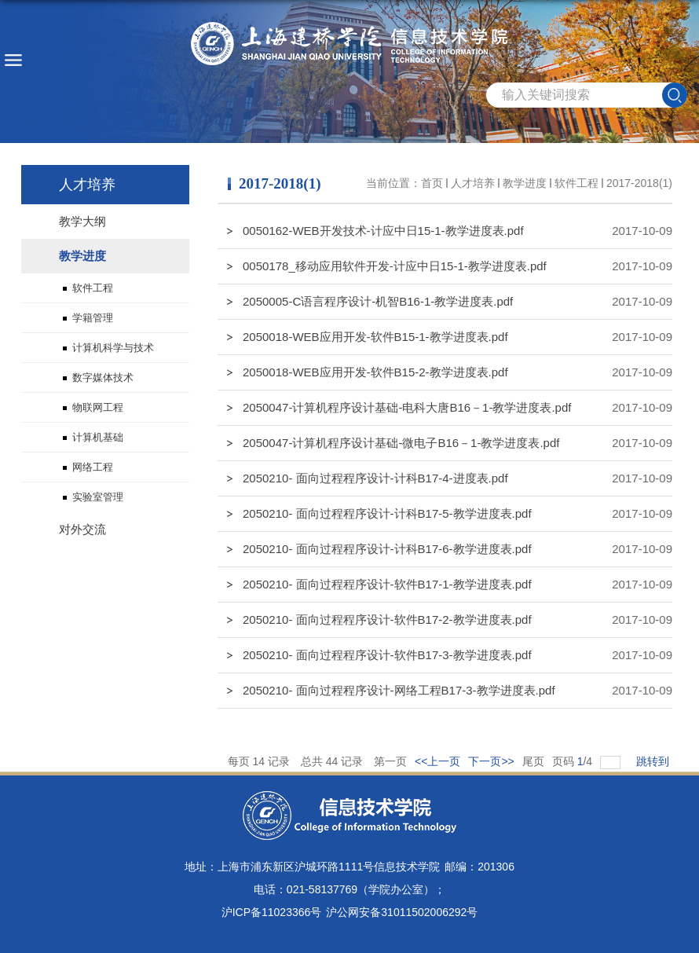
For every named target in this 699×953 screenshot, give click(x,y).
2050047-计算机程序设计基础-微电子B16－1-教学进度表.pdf (401, 442)
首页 (432, 183)
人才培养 (473, 183)
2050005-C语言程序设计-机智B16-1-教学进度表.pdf (378, 301)
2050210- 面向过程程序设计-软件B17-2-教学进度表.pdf (387, 619)
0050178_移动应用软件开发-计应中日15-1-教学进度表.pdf (395, 266)
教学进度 (525, 183)
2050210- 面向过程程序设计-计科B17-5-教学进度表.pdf (387, 513)
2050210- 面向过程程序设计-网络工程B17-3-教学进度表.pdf (399, 690)
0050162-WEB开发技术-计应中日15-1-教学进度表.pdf (383, 230)
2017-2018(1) (639, 183)
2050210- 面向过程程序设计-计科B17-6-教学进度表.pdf (387, 548)
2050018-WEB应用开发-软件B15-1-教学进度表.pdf (375, 336)
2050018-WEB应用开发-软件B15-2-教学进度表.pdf (375, 372)
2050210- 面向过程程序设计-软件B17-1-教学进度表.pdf (387, 584)
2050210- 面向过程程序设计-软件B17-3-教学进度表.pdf (387, 655)
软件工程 (576, 183)
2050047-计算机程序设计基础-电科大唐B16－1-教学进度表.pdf (407, 407)
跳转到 (654, 761)
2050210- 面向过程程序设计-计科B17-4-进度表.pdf (375, 478)
